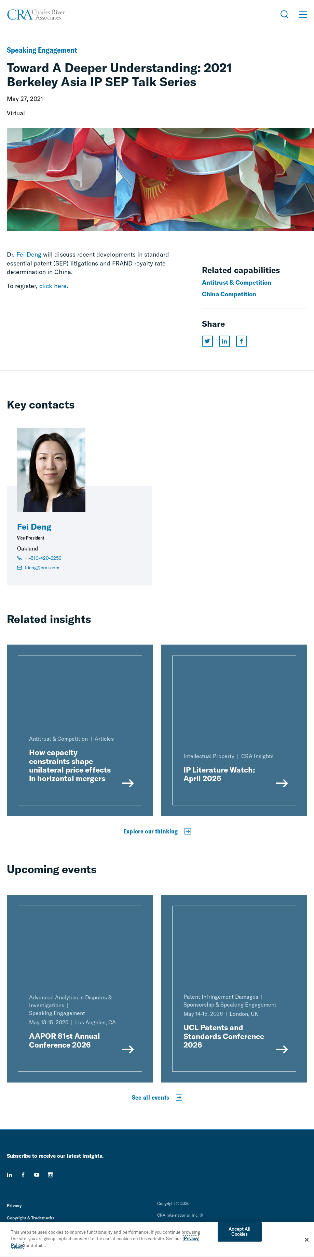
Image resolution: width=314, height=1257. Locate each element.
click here (53, 286)
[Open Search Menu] (285, 14)
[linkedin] (9, 1174)
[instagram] (50, 1174)
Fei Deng (28, 254)
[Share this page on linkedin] (224, 341)
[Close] (307, 1241)
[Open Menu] (303, 14)
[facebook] (23, 1174)
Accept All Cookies (239, 1233)
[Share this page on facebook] (241, 341)
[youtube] (37, 1174)
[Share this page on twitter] (207, 341)
